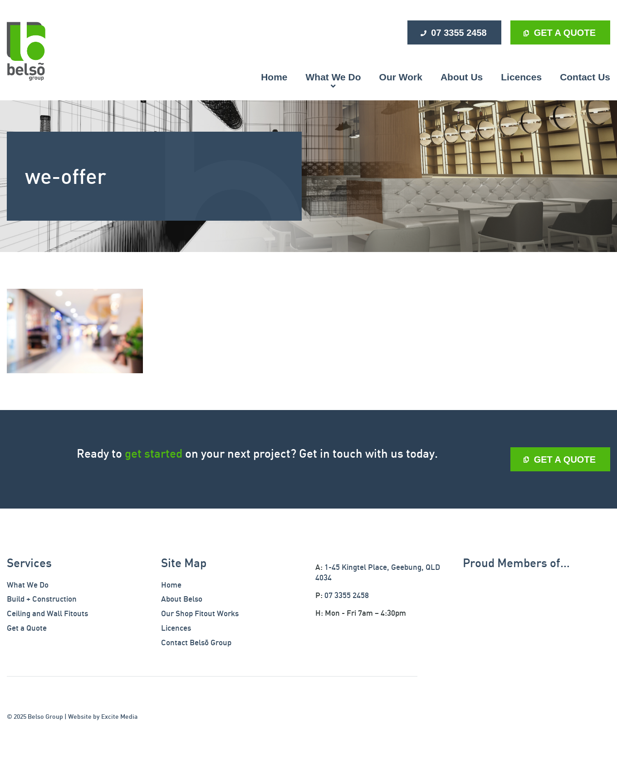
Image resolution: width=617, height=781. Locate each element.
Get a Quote (27, 628)
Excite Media (119, 716)
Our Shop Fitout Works (200, 613)
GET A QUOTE (565, 33)
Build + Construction (42, 598)
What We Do (333, 77)
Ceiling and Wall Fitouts (47, 613)
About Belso (181, 598)
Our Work (400, 77)
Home (274, 77)
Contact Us (585, 77)
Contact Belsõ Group (196, 642)
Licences (521, 77)
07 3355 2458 (458, 33)
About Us (462, 77)
